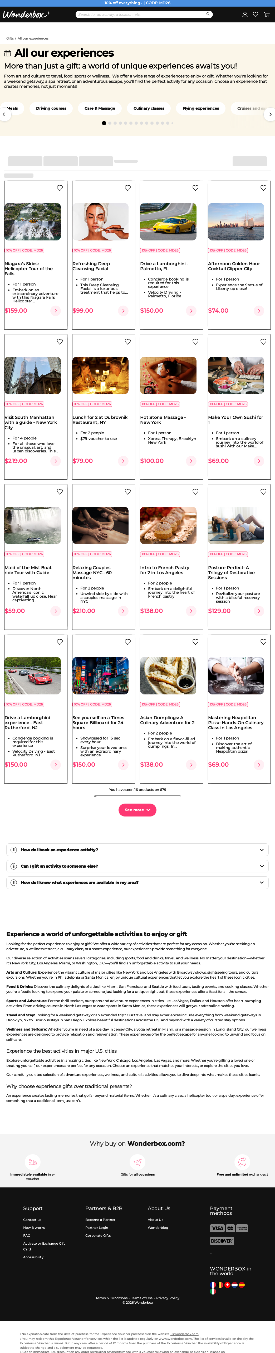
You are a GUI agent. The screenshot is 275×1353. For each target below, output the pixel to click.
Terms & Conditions (112, 1279)
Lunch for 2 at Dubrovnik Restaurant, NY (103, 419)
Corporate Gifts (98, 1217)
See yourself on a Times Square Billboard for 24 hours (101, 713)
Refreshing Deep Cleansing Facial (94, 270)
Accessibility (33, 1238)
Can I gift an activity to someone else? (142, 847)
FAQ (27, 1217)
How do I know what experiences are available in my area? (142, 863)
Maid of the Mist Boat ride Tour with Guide (31, 565)
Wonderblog (158, 1209)
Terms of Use (142, 1279)
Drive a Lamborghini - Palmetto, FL (167, 270)
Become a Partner (100, 1201)
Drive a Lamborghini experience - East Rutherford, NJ (30, 713)
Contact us (32, 1201)
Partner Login (96, 1209)
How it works (34, 1209)
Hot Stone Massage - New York (166, 419)
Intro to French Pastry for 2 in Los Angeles (168, 565)
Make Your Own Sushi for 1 (239, 419)
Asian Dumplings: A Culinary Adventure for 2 (170, 710)
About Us (155, 1201)
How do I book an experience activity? (142, 830)
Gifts (10, 38)
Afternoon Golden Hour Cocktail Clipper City (237, 270)
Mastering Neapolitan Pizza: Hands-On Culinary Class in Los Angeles (239, 713)
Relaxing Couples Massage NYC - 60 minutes (95, 567)
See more (134, 791)
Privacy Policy (168, 1279)
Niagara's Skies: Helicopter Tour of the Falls (32, 273)
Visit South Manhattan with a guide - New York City (34, 422)
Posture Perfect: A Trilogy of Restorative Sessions (234, 567)
